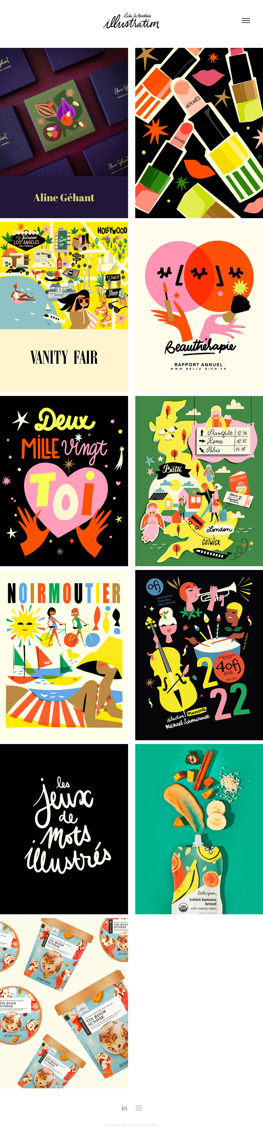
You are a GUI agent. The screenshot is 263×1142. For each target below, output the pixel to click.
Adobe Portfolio (143, 1125)
